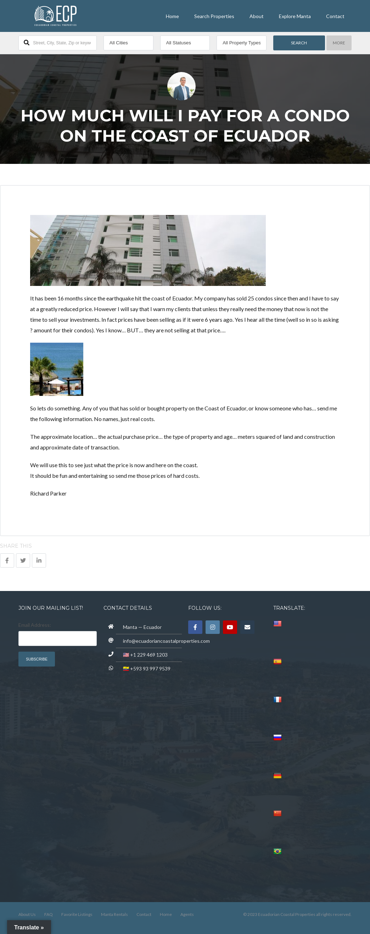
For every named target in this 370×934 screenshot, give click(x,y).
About (257, 16)
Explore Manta (295, 16)
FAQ (48, 914)
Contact (335, 16)
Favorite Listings (76, 914)
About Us (27, 914)
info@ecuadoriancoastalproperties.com (166, 641)
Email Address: (34, 625)
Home (172, 16)
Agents (187, 914)
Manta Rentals (114, 914)
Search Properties (214, 16)
